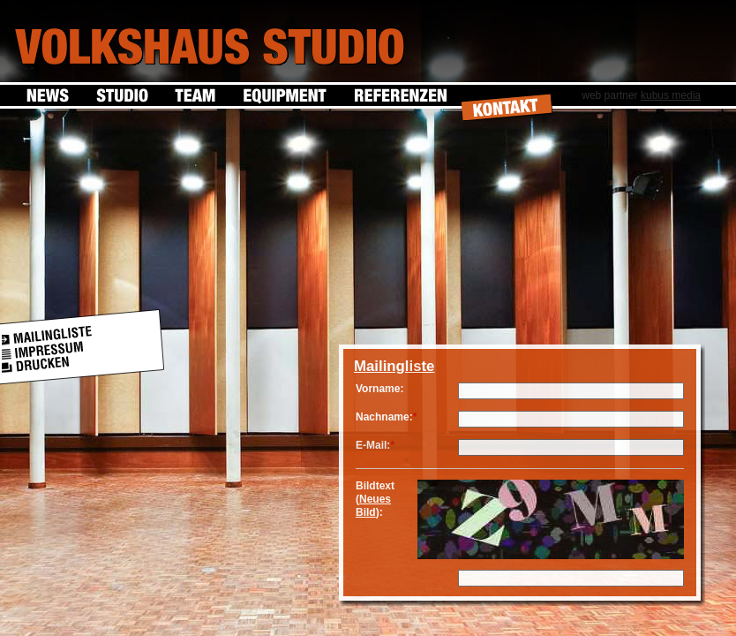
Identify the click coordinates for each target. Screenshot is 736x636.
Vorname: (379, 388)
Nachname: (384, 417)
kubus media (671, 95)
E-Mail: (373, 445)
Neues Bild (373, 506)
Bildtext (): (375, 499)
